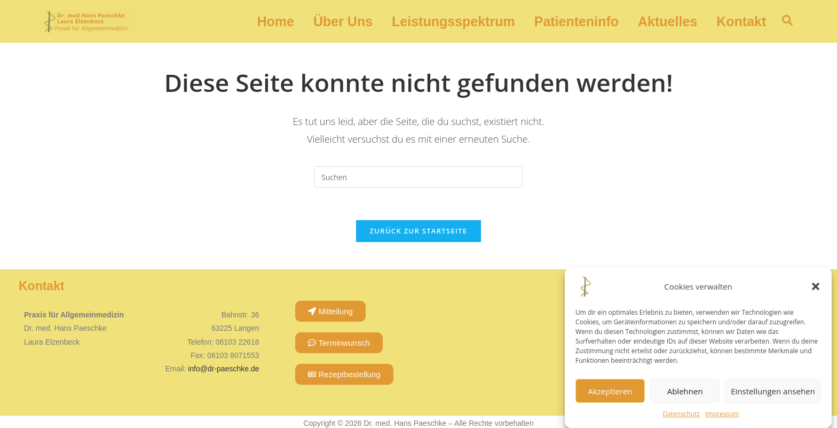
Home (275, 21)
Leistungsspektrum (453, 21)
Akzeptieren (610, 391)
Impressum (722, 413)
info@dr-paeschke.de (223, 368)
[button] (815, 286)
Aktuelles (667, 21)
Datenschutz (681, 413)
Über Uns (343, 21)
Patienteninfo (576, 21)
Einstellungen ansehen (773, 391)
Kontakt (741, 21)
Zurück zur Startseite (419, 231)
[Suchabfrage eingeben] (418, 177)
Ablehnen (685, 391)
